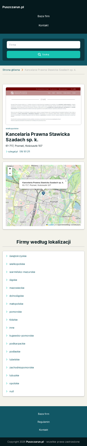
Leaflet (50, 225)
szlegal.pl (12, 151)
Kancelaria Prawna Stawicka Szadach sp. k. (38, 136)
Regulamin (43, 421)
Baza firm (43, 16)
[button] (43, 193)
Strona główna (11, 69)
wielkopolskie (12, 128)
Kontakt (43, 25)
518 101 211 (25, 151)
